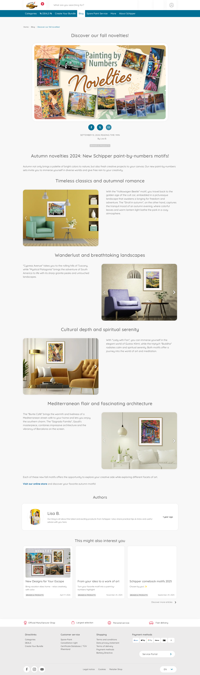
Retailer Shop (115, 669)
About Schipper (127, 19)
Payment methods (105, 649)
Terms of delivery (104, 646)
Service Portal (157, 654)
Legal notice (89, 669)
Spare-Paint (66, 639)
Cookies (102, 669)
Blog (81, 19)
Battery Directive (104, 652)
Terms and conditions (106, 639)
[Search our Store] (93, 8)
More (113, 19)
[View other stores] (42, 7)
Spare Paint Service (97, 19)
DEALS (46, 19)
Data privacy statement (107, 643)
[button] (159, 8)
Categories (31, 19)
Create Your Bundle (65, 19)
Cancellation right (69, 643)
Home (26, 27)
